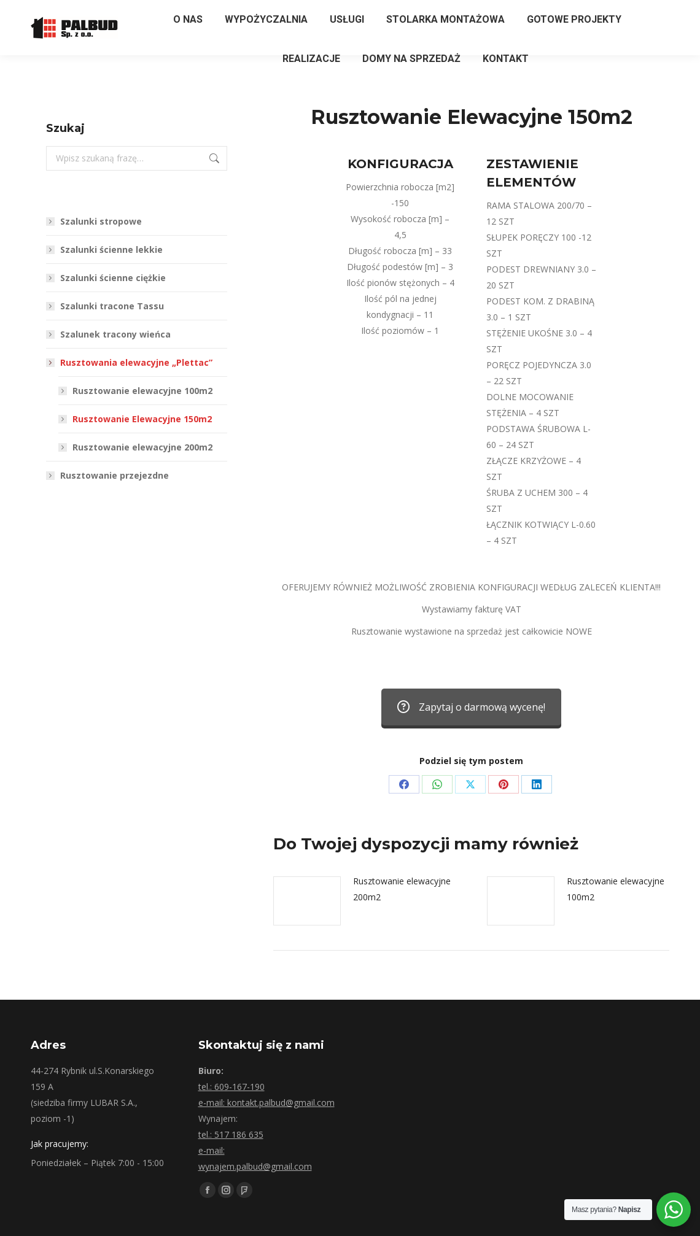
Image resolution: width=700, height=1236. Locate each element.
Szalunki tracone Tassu (112, 306)
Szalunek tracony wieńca (115, 334)
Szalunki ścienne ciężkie (113, 278)
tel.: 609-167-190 (231, 1086)
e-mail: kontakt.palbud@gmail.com (266, 1102)
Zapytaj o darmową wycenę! (471, 707)
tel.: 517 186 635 (230, 1134)
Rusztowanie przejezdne (114, 475)
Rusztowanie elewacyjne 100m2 (615, 889)
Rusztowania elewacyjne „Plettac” (130, 362)
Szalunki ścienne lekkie (111, 249)
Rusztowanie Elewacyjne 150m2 (142, 419)
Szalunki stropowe (101, 221)
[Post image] (307, 900)
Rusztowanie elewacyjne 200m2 (402, 889)
